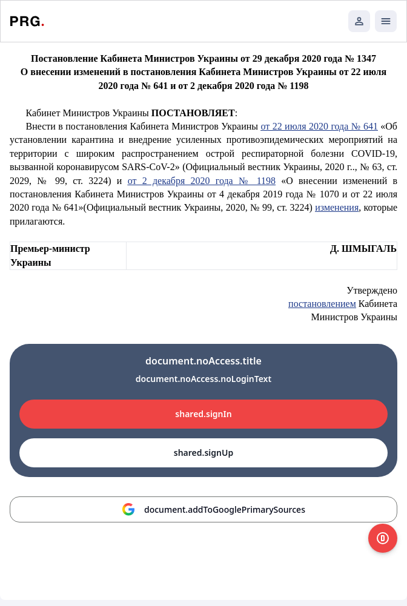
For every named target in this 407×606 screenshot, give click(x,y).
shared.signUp (203, 452)
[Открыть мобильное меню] (386, 21)
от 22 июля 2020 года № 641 (318, 126)
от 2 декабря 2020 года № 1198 (202, 181)
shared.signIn (203, 414)
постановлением (322, 303)
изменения (337, 207)
